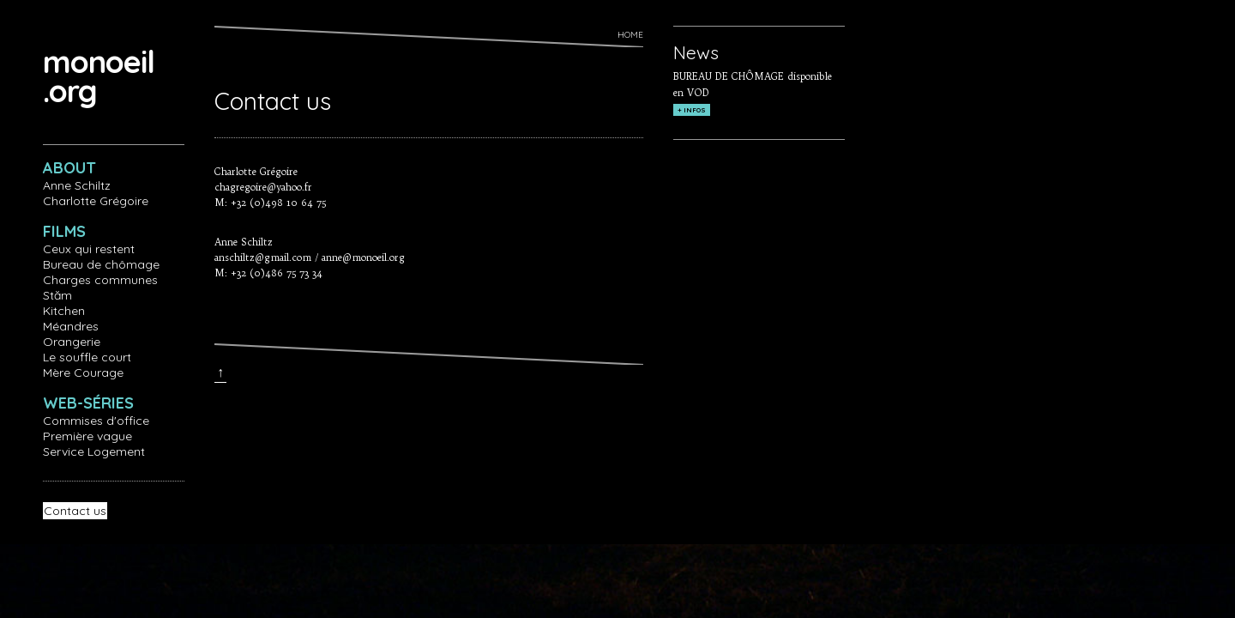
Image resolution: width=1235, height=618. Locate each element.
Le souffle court (87, 357)
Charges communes (100, 280)
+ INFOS (692, 110)
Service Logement (94, 451)
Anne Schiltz (77, 185)
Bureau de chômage (101, 264)
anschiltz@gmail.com (262, 257)
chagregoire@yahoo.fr (263, 187)
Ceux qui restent (89, 249)
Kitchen (64, 310)
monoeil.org (98, 76)
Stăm (57, 295)
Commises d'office (96, 420)
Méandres (71, 326)
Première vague (87, 436)
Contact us (75, 510)
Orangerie (71, 341)
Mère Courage (83, 372)
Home (630, 34)
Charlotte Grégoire (95, 201)
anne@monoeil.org (363, 257)
